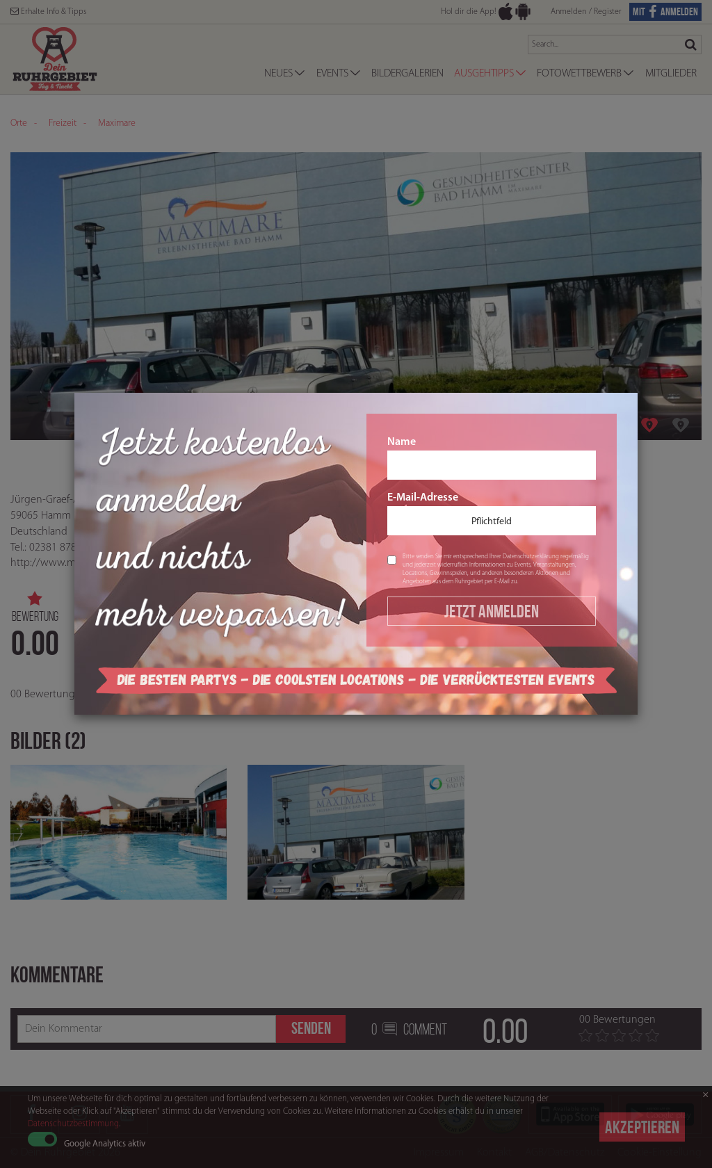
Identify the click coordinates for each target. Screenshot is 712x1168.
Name (491, 458)
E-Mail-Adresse (491, 513)
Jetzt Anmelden (491, 611)
